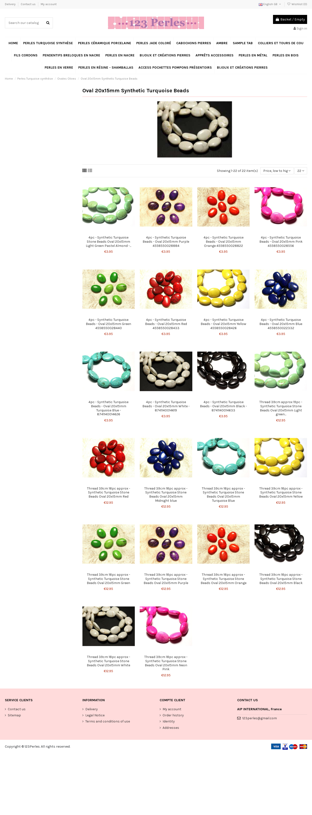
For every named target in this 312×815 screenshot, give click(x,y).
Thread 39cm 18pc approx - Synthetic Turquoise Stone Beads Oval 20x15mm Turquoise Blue (223, 494)
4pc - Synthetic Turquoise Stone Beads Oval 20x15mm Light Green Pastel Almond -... (108, 241)
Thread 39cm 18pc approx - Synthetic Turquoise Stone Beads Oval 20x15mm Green (108, 579)
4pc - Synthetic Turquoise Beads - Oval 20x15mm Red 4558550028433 (166, 324)
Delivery (10, 4)
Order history (173, 715)
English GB (270, 4)
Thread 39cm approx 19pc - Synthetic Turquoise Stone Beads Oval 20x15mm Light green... (280, 408)
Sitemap (14, 715)
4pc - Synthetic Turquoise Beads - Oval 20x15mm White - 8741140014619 (166, 406)
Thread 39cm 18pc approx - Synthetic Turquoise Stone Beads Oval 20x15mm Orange (223, 579)
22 (300, 171)
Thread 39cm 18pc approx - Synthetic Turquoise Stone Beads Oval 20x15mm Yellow (281, 492)
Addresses (171, 728)
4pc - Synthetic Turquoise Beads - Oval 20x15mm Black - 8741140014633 (223, 406)
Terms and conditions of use (107, 721)
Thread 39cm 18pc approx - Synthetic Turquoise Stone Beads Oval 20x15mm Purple (166, 579)
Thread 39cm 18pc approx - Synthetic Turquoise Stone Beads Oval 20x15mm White (108, 661)
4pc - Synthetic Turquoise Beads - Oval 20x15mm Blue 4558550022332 (280, 324)
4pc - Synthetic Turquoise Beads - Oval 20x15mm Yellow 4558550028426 (223, 324)
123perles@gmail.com (259, 718)
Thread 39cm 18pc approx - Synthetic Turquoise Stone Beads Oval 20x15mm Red (108, 492)
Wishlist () (297, 4)
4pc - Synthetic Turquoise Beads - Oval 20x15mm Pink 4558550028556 (280, 241)
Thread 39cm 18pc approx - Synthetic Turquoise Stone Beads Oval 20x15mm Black (280, 579)
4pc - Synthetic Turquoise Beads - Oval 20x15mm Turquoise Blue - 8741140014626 (108, 408)
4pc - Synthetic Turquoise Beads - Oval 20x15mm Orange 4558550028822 (224, 241)
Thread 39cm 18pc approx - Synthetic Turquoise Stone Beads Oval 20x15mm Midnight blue (165, 494)
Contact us (28, 4)
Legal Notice (95, 715)
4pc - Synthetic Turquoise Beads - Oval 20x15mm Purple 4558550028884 (166, 241)
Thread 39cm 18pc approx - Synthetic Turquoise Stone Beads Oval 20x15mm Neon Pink (165, 663)
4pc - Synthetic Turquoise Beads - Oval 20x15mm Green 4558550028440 (108, 324)
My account (49, 4)
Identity (169, 721)
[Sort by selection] (276, 170)
